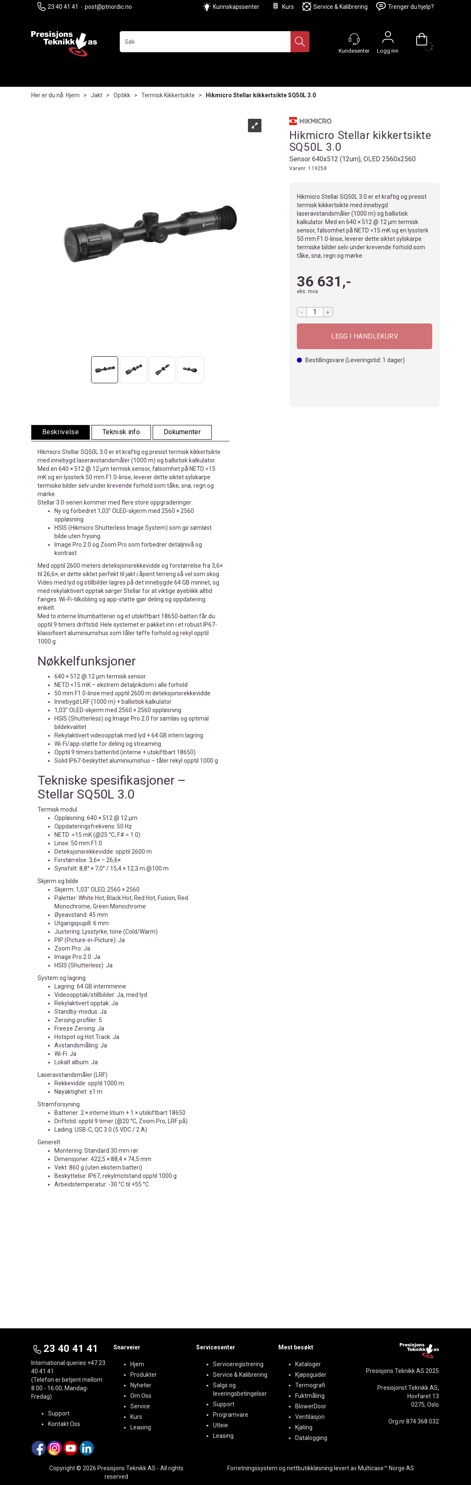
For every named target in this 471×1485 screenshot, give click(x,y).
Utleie (220, 1425)
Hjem (73, 95)
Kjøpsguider (310, 1374)
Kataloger (308, 1364)
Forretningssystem (252, 1468)
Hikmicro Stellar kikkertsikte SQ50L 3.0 (261, 95)
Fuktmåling (310, 1395)
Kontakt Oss (64, 1424)
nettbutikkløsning (310, 1468)
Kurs (282, 6)
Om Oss (140, 1395)
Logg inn (388, 39)
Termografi (310, 1385)
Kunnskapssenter (236, 6)
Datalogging (311, 1437)
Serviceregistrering (238, 1364)
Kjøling (303, 1427)
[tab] (60, 432)
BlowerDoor (310, 1406)
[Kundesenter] (354, 39)
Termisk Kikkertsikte (168, 95)
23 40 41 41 (58, 6)
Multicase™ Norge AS (386, 1468)
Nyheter (140, 1385)
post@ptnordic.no (108, 6)
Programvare (230, 1414)
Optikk (121, 95)
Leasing (140, 1427)
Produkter (143, 1374)
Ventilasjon (310, 1416)
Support (59, 1413)
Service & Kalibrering (335, 6)
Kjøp (365, 336)
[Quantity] (315, 312)
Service (140, 1406)
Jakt (96, 95)
